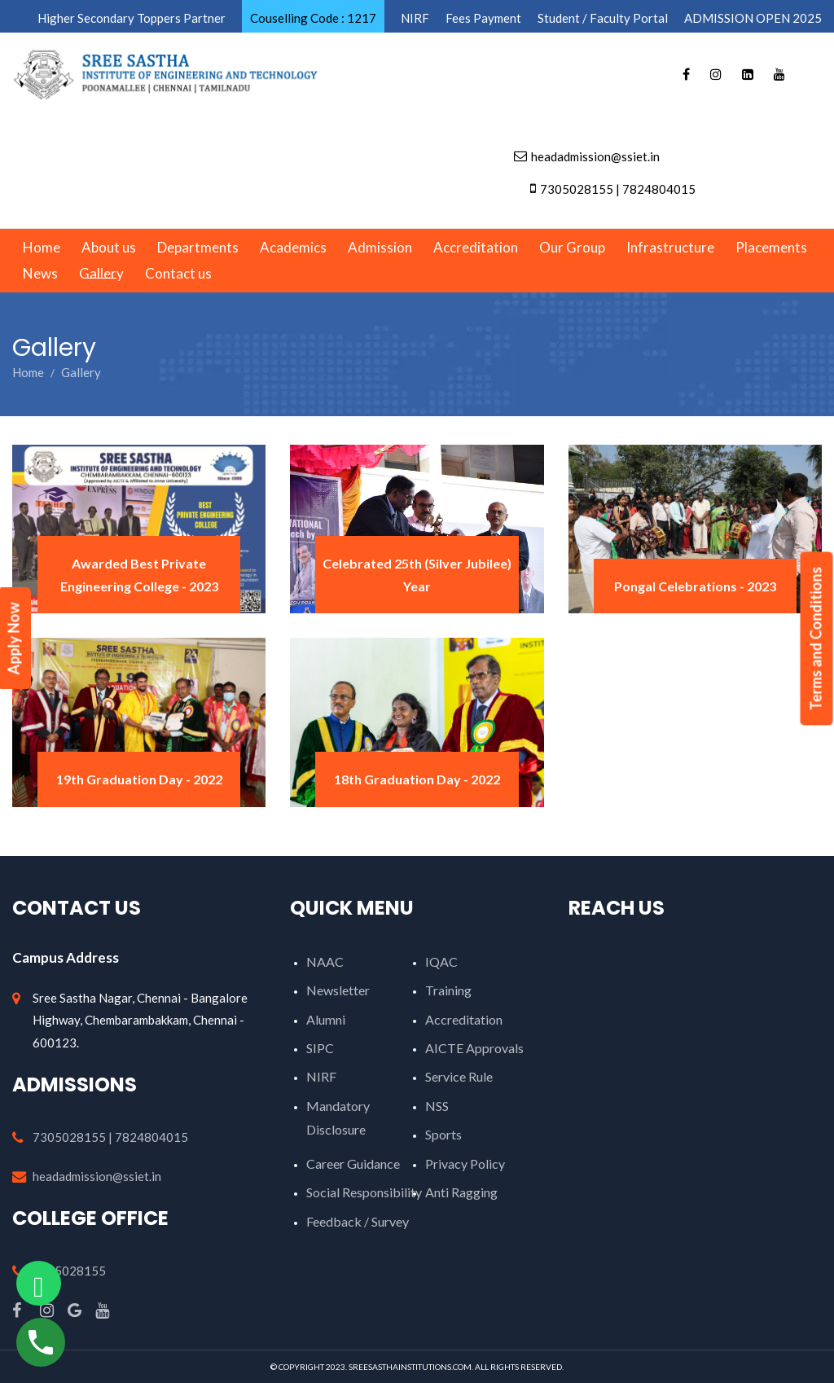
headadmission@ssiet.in (97, 1176)
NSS (437, 1105)
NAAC (325, 961)
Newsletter (338, 990)
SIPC (320, 1048)
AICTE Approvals (474, 1048)
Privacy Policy (465, 1163)
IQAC (441, 961)
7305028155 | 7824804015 (110, 1137)
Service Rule (459, 1076)
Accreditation (464, 1019)
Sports (443, 1134)
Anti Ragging (461, 1192)
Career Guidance (353, 1163)
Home (28, 372)
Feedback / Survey (357, 1221)
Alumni (325, 1019)
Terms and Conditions (816, 639)
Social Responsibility (364, 1192)
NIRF (321, 1076)
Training (448, 990)
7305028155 (69, 1270)
